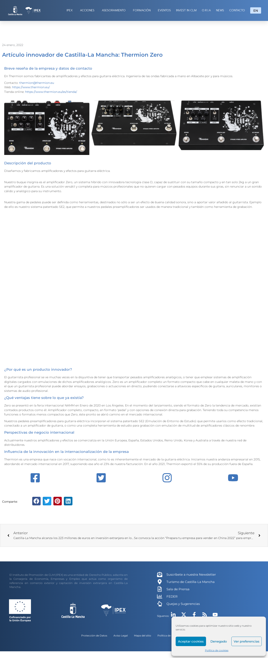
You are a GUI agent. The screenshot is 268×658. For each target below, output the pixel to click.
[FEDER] (159, 596)
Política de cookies (216, 650)
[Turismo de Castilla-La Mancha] (159, 581)
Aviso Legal (120, 635)
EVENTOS (164, 10)
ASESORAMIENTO (115, 10)
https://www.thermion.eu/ (31, 87)
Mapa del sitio (142, 635)
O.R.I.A (206, 10)
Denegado (218, 641)
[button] (36, 501)
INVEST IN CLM (186, 10)
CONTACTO (237, 10)
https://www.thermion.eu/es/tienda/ (51, 92)
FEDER (172, 596)
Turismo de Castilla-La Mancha (190, 582)
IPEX (71, 10)
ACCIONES (88, 10)
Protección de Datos (94, 635)
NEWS (220, 10)
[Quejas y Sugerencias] (159, 603)
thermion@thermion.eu (36, 83)
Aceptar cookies (191, 641)
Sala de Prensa (177, 589)
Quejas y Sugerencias (183, 604)
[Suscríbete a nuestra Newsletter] (159, 574)
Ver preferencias (246, 641)
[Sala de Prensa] (159, 589)
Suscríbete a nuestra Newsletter (191, 574)
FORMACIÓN (143, 10)
